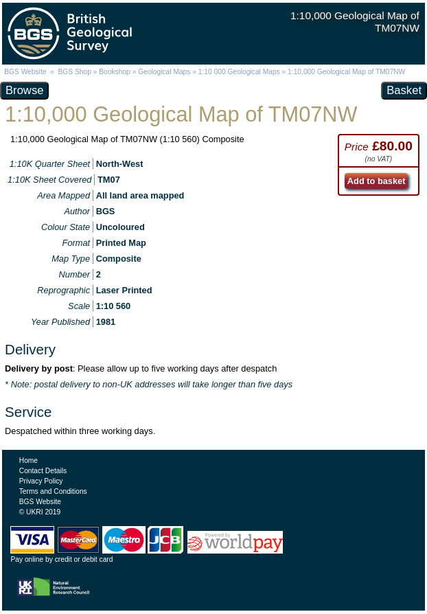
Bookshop (114, 72)
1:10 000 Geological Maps (239, 72)
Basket (404, 90)
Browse (24, 90)
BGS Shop (74, 72)
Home (28, 460)
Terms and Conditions (53, 491)
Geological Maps (164, 72)
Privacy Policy (41, 481)
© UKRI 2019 (39, 512)
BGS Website (25, 72)
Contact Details (43, 471)
